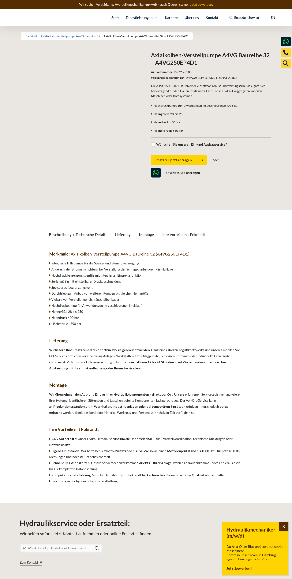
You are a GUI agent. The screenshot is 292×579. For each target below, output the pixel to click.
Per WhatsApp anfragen (175, 172)
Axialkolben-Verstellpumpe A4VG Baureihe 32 (70, 36)
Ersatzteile (202, 574)
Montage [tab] (146, 208)
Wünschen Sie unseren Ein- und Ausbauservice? (191, 144)
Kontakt (212, 17)
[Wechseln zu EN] (270, 17)
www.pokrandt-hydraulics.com (42, 574)
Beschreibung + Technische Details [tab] (78, 208)
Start (115, 17)
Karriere (171, 17)
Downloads (222, 574)
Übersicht (30, 36)
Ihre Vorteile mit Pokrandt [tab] (183, 208)
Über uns (192, 17)
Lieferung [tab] (123, 208)
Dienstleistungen (142, 17)
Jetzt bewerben (201, 4)
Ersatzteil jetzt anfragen (179, 160)
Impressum (265, 574)
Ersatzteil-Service (244, 18)
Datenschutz (243, 574)
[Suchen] (96, 522)
